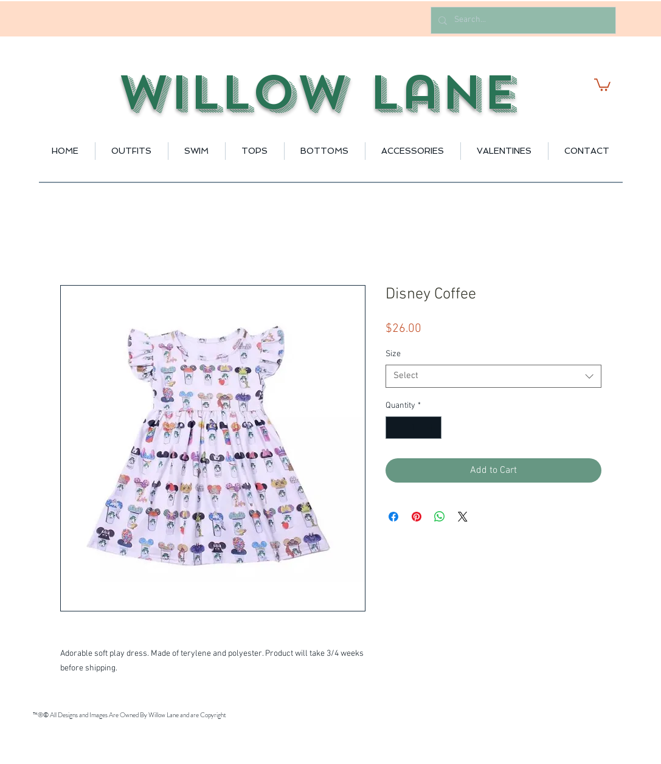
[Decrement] (395, 427)
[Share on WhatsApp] (439, 516)
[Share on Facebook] (393, 516)
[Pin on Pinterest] (416, 516)
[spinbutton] (413, 427)
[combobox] (493, 376)
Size (393, 354)
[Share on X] (462, 516)
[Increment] (432, 427)
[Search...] (522, 20)
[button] (602, 84)
